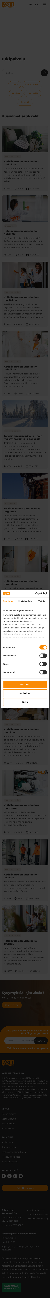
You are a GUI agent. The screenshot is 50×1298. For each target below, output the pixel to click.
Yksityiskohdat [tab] (25, 601)
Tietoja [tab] (41, 601)
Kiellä (25, 702)
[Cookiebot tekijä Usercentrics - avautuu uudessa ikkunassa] (35, 594)
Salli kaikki (25, 684)
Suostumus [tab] (8, 601)
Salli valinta (25, 693)
